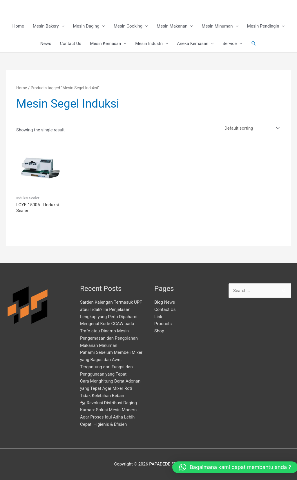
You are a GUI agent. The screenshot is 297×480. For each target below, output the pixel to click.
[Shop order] (251, 128)
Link (158, 316)
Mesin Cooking (128, 26)
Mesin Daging (86, 26)
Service (229, 43)
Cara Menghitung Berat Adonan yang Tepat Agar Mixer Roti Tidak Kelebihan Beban (110, 388)
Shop (159, 331)
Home (18, 26)
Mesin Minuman (217, 26)
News (45, 43)
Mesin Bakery (46, 26)
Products (163, 323)
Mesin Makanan (172, 26)
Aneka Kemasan (192, 43)
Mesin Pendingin (263, 26)
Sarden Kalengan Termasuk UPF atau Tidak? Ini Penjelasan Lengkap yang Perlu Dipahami (111, 309)
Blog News (164, 302)
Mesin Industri (149, 43)
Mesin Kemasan (105, 43)
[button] (254, 43)
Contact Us (71, 43)
